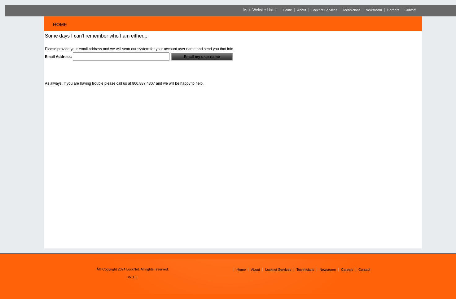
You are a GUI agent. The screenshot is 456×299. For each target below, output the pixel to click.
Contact (410, 10)
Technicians (351, 10)
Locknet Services (324, 10)
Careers (393, 10)
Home (287, 10)
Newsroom (374, 10)
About (301, 10)
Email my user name (202, 57)
